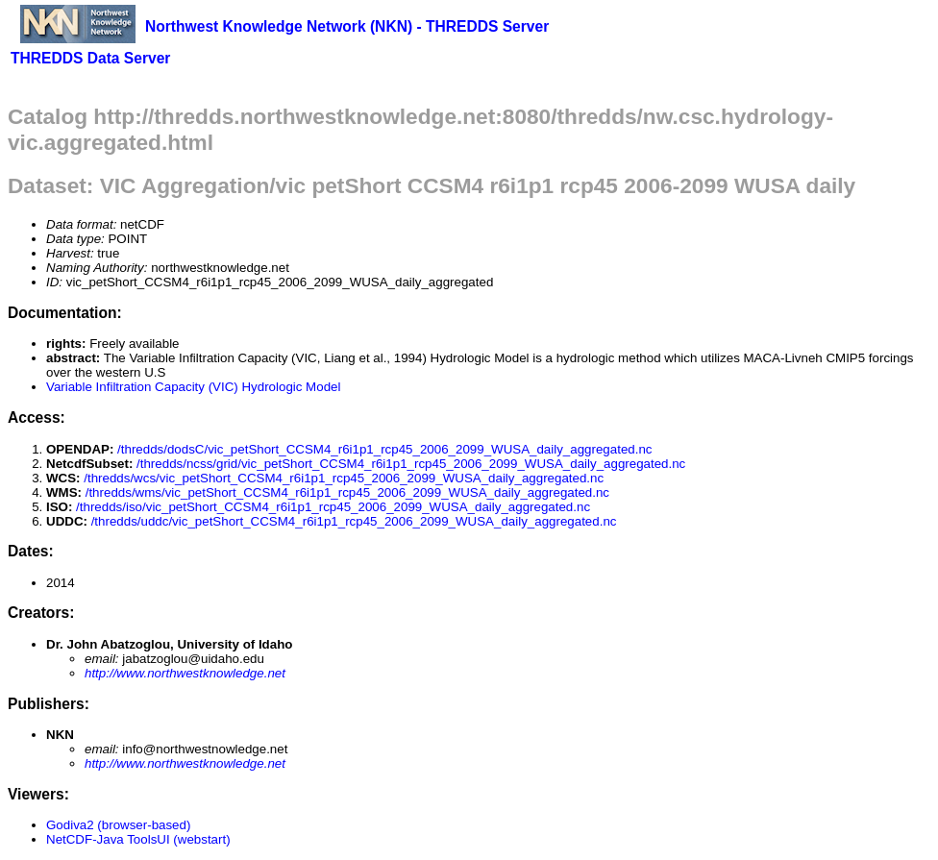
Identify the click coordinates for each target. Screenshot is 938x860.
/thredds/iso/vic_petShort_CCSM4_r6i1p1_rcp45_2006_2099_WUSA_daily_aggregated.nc (333, 507)
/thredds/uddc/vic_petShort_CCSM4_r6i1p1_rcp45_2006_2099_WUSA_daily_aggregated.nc (354, 521)
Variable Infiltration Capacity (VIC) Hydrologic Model (193, 387)
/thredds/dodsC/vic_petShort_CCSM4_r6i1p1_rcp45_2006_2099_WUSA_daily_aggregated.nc (384, 449)
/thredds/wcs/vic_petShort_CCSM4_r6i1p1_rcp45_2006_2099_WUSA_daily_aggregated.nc (344, 478)
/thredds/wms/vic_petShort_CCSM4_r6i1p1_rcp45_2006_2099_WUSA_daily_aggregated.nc (347, 492)
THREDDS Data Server (90, 58)
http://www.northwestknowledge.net (185, 673)
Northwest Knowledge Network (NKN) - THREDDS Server (347, 26)
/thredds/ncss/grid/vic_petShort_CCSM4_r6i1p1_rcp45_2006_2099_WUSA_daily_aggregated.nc (410, 463)
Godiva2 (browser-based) (118, 825)
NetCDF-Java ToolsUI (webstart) (138, 839)
